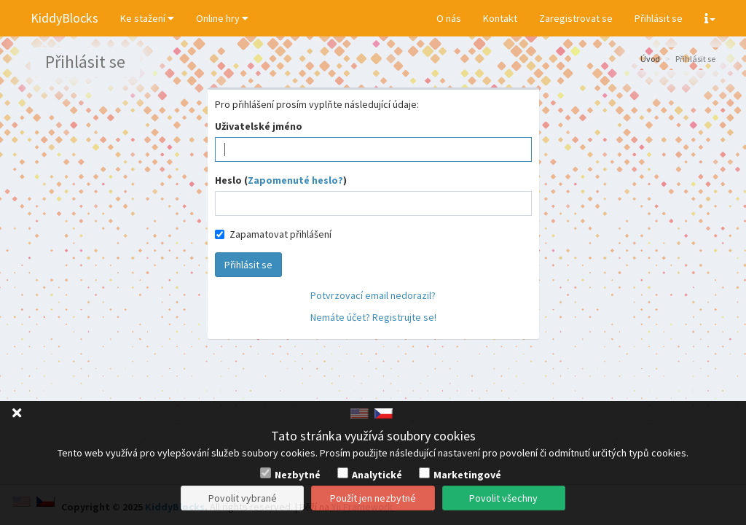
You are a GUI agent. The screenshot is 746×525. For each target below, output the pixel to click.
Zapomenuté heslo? (295, 180)
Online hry (222, 18)
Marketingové (467, 474)
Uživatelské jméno (258, 126)
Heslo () (281, 180)
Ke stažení (147, 18)
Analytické (377, 474)
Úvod (650, 58)
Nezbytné (298, 474)
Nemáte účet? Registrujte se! (373, 317)
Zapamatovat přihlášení (273, 234)
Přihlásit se (659, 18)
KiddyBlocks (64, 17)
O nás (448, 18)
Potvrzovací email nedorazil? (373, 295)
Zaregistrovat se (576, 18)
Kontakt (500, 18)
